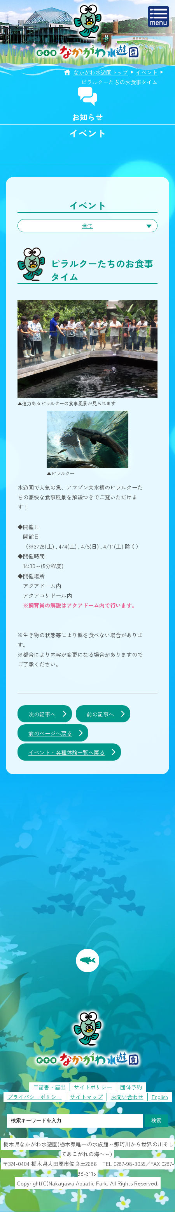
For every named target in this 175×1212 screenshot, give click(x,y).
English (160, 1097)
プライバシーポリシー (34, 1097)
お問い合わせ (127, 1097)
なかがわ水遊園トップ (101, 72)
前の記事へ (100, 714)
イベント (147, 72)
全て (87, 226)
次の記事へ (42, 714)
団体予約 (131, 1087)
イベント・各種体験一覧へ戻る (66, 752)
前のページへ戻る (50, 733)
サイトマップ (86, 1097)
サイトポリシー (93, 1087)
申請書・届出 (49, 1087)
